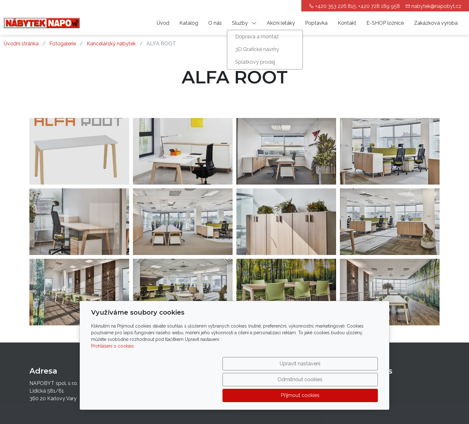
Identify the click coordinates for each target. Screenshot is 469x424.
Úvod (163, 23)
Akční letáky (281, 23)
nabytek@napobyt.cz (436, 6)
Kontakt (347, 23)
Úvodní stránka (21, 44)
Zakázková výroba (436, 23)
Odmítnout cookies (284, 395)
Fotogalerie (62, 44)
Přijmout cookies (347, 395)
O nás (215, 23)
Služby (244, 23)
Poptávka (316, 23)
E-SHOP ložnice (385, 23)
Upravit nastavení (221, 395)
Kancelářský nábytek (111, 44)
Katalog (188, 23)
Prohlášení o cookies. (113, 377)
